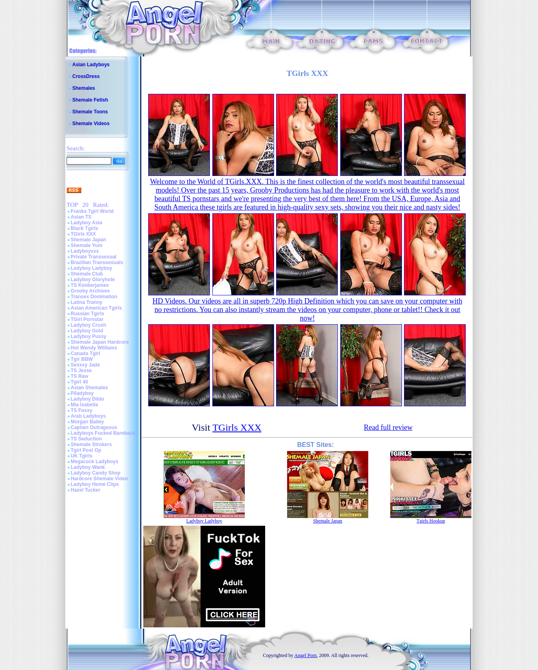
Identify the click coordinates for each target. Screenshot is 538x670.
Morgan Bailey (87, 422)
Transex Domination (94, 296)
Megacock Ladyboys (94, 461)
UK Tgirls (81, 456)
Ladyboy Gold (87, 331)
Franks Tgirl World (92, 211)
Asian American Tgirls (96, 308)
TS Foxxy (81, 410)
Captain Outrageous (94, 427)
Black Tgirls (84, 228)
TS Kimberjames (90, 285)
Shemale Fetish (90, 100)
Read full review (388, 427)
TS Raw (79, 376)
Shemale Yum (86, 245)
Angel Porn (305, 655)
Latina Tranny (86, 302)
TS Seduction (86, 439)
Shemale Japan (88, 240)
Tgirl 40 (79, 382)
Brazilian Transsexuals (97, 262)
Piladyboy (82, 393)
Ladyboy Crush (88, 325)
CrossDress (85, 76)
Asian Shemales (89, 387)
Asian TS (81, 217)
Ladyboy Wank (88, 467)
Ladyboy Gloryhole (93, 279)
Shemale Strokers (91, 444)
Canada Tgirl (85, 353)
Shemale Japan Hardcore (100, 342)
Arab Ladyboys (88, 416)
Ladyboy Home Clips (95, 484)
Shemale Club (87, 274)
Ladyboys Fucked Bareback (103, 433)
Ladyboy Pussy (88, 336)
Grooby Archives (90, 291)
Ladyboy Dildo (87, 399)
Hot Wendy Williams (94, 348)
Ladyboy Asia (86, 223)
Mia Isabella (84, 405)
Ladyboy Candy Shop (96, 473)
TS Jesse (81, 370)
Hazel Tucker (85, 490)
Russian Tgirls (87, 314)
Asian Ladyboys (91, 64)
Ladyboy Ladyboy (91, 268)
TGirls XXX (83, 234)
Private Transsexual (94, 257)
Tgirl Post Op (86, 450)
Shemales (83, 88)
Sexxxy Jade (85, 365)
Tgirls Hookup (431, 521)
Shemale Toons (90, 112)
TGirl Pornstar (87, 319)
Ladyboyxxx (85, 251)
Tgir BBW (82, 359)
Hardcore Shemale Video (99, 478)
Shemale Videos (91, 123)
